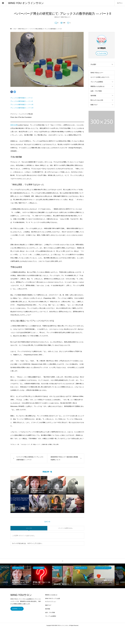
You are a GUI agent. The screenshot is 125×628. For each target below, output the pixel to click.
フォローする (102, 53)
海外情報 (93, 95)
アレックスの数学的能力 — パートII (21, 101)
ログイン (120, 3)
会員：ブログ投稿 (96, 91)
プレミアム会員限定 (97, 82)
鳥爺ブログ (94, 104)
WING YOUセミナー (66, 17)
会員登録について (17, 608)
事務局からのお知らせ (97, 86)
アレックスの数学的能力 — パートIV (21, 108)
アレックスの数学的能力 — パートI (21, 98)
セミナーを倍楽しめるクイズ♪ (100, 77)
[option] (20, 575)
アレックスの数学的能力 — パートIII (21, 104)
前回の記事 (13, 125)
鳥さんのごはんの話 (97, 100)
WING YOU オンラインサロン (26, 3)
